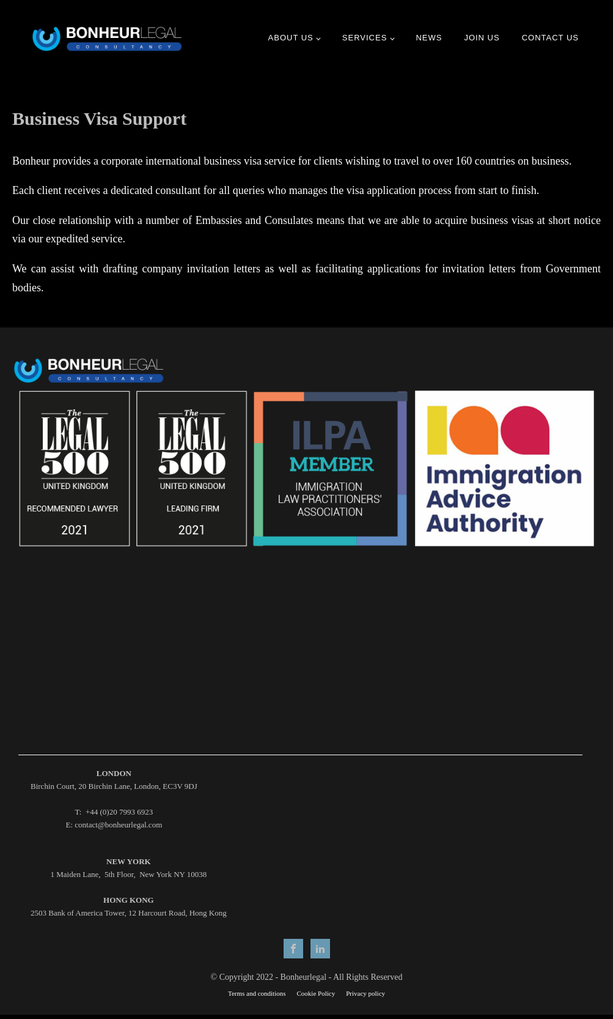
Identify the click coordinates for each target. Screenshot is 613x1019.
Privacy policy (365, 993)
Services (364, 37)
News (429, 37)
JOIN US (481, 37)
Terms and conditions (257, 993)
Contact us (550, 37)
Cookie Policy (316, 993)
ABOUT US (291, 37)
